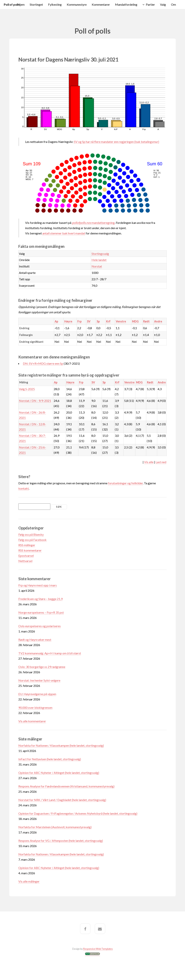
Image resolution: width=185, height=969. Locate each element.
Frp (79, 321)
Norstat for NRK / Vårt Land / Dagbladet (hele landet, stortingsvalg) (62, 800)
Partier (150, 4)
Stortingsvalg (100, 253)
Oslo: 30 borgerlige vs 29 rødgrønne (41, 667)
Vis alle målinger (29, 881)
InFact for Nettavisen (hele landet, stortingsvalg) (49, 759)
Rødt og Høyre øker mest (34, 639)
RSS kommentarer (30, 550)
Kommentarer (101, 4)
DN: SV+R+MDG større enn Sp (43, 363)
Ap (56, 321)
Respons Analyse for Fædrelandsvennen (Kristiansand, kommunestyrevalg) (66, 786)
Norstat (97, 266)
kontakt (23, 488)
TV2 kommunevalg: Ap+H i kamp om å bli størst (49, 653)
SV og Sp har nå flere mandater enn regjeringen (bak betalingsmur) (116, 141)
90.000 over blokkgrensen (35, 707)
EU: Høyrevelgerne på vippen (37, 694)
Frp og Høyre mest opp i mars (37, 585)
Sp (98, 321)
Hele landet (99, 260)
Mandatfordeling (126, 4)
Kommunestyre (77, 4)
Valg (163, 4)
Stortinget (36, 4)
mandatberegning (93, 222)
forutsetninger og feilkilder (125, 483)
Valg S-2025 (27, 389)
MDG (135, 321)
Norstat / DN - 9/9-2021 (35, 400)
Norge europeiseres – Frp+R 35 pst (41, 612)
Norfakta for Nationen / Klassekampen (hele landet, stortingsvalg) (61, 745)
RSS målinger (26, 545)
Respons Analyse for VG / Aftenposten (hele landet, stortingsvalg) (60, 840)
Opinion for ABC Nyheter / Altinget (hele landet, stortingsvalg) (58, 772)
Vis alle (148, 462)
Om (173, 4)
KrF (108, 321)
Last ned (160, 462)
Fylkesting (55, 4)
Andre (158, 321)
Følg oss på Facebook (32, 540)
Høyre (68, 321)
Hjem (21, 4)
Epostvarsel (26, 555)
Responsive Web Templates (98, 948)
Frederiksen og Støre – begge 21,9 (40, 599)
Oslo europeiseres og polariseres (39, 626)
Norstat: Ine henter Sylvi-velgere (39, 680)
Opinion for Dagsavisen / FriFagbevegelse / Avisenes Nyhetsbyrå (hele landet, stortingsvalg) (77, 813)
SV (88, 321)
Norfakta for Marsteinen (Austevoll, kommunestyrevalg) (55, 827)
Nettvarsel (25, 561)
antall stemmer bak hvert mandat (63, 233)
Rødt (146, 321)
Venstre (121, 321)
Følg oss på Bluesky (31, 534)
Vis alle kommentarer (32, 721)
